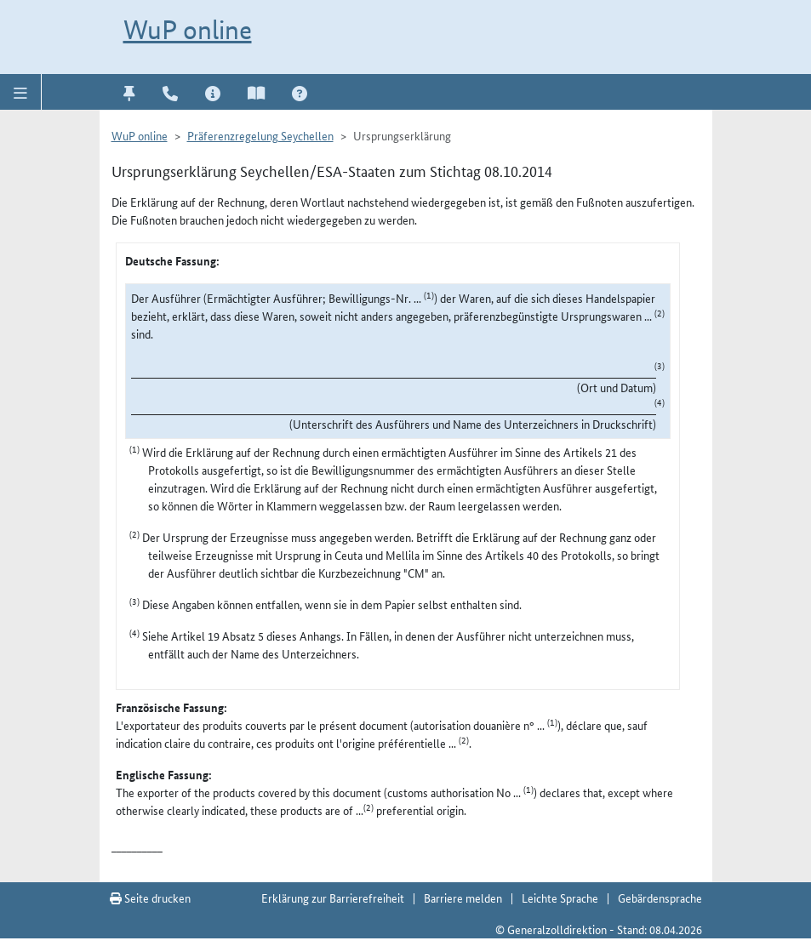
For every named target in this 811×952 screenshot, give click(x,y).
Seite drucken (150, 897)
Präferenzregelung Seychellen (260, 135)
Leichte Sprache (560, 897)
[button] (21, 92)
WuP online (187, 29)
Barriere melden (463, 897)
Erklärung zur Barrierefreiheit (332, 897)
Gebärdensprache (660, 897)
